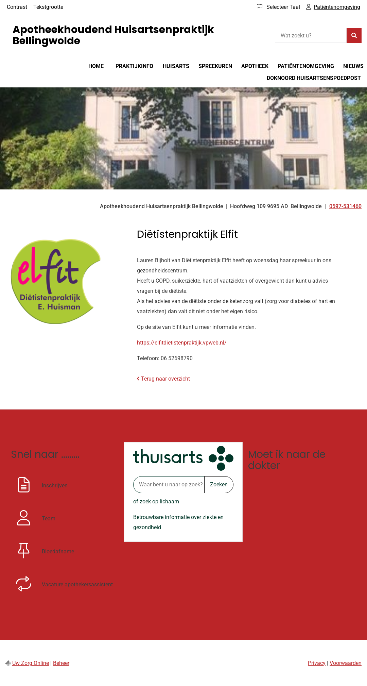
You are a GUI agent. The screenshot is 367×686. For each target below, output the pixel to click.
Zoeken (219, 484)
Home (96, 66)
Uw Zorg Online (30, 663)
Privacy (317, 663)
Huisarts (176, 66)
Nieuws (353, 66)
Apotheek (254, 66)
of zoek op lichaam (156, 501)
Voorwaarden (346, 663)
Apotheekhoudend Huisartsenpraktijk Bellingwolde (113, 35)
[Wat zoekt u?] (311, 35)
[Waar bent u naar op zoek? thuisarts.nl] (168, 484)
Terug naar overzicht (163, 378)
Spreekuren (215, 66)
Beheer (61, 663)
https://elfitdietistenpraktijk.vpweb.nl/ (182, 342)
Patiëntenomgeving (306, 66)
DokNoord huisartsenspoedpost (314, 78)
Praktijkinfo (134, 66)
